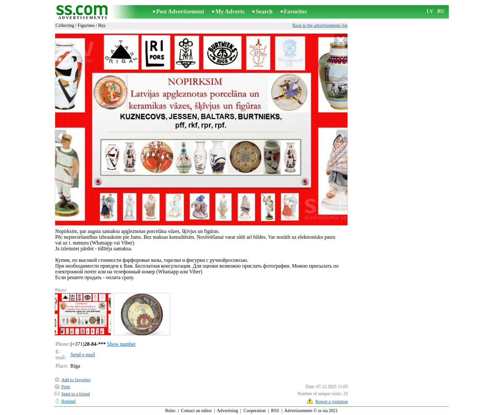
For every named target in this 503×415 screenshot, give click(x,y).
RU (441, 11)
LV (430, 11)
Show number (121, 344)
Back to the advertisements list (319, 25)
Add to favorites (75, 380)
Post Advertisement (180, 11)
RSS (275, 410)
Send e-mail (82, 354)
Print (65, 387)
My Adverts (229, 11)
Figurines (86, 25)
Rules (170, 410)
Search (264, 11)
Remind (68, 401)
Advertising (227, 410)
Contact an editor (196, 410)
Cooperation (254, 410)
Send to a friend (75, 394)
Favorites (295, 11)
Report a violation (331, 401)
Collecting (64, 25)
